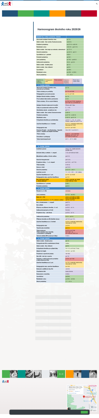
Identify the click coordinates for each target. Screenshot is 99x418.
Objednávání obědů (70, 3)
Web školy (94, 416)
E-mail (83, 3)
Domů (3, 8)
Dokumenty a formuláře (90, 3)
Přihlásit (35, 416)
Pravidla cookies (74, 412)
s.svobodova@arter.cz (45, 386)
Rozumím (84, 412)
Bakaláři (50, 3)
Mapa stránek (28, 416)
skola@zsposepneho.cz (43, 389)
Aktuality (64, 3)
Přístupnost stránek (42, 416)
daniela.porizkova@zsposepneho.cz (13, 401)
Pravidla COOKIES (52, 416)
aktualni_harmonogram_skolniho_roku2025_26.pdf (49, 360)
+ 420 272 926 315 (8, 400)
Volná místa (78, 3)
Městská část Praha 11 (7, 405)
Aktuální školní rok (57, 3)
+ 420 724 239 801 (45, 388)
